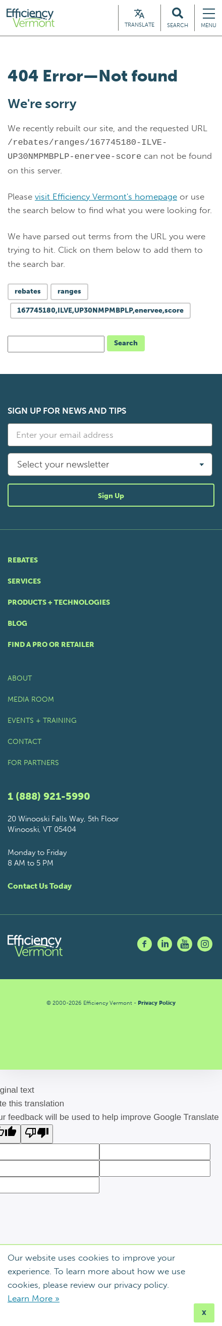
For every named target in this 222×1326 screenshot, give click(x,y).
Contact (24, 742)
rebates (28, 292)
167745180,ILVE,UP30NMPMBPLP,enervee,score (100, 311)
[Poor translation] (37, 1134)
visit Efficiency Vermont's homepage (106, 197)
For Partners (33, 763)
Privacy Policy (157, 1003)
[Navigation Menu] (208, 18)
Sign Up (111, 496)
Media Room (31, 700)
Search (126, 343)
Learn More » (34, 1298)
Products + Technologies (59, 603)
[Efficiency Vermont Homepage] (32, 18)
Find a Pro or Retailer (51, 645)
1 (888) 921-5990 (49, 797)
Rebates (23, 560)
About (20, 679)
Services (24, 582)
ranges (69, 292)
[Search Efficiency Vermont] (177, 18)
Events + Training (42, 721)
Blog (17, 624)
